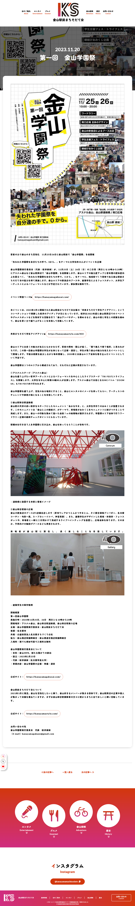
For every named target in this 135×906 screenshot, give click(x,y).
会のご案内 (56, 898)
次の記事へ (87, 772)
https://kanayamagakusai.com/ (52, 297)
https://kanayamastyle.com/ (42, 713)
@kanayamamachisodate (67, 881)
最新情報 (44, 898)
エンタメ (69, 898)
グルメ (79, 898)
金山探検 (90, 898)
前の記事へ (47, 772)
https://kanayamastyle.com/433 (66, 334)
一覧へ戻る (67, 772)
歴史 (100, 898)
